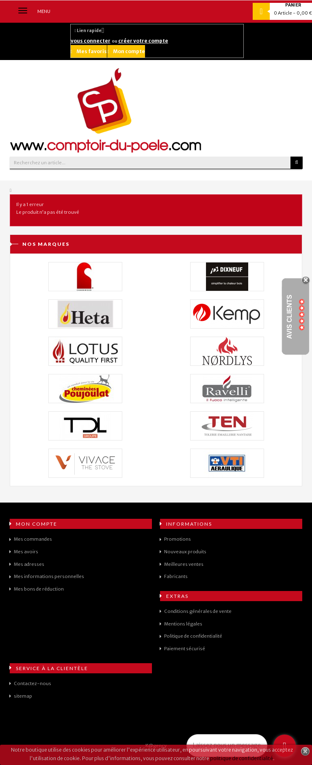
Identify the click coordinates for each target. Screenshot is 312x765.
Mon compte (126, 51)
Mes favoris (89, 51)
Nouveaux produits (185, 551)
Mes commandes (33, 539)
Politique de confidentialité (193, 636)
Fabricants (176, 576)
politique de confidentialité (241, 758)
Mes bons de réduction (39, 589)
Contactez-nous (32, 683)
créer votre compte (143, 41)
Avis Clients (289, 317)
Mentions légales (183, 624)
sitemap (23, 696)
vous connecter (90, 41)
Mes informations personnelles (49, 576)
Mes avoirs (26, 551)
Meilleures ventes (184, 564)
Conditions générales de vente (198, 611)
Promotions (177, 539)
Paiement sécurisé (184, 648)
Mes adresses (29, 564)
